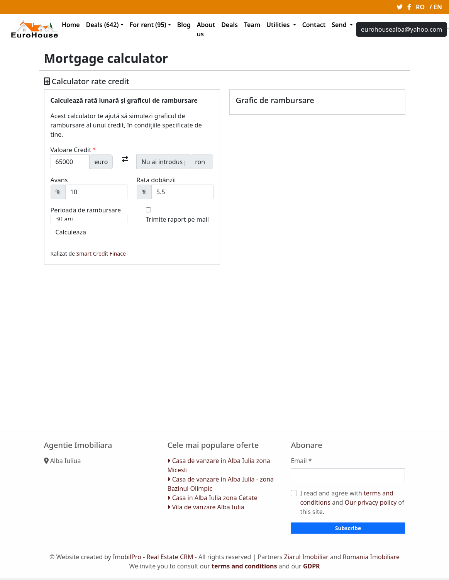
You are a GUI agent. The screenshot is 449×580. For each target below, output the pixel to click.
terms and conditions (244, 566)
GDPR (311, 566)
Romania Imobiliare (371, 557)
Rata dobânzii (156, 180)
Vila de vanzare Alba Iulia (205, 507)
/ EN (435, 7)
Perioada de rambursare (86, 210)
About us (206, 29)
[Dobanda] (182, 192)
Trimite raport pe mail (177, 219)
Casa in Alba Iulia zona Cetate (212, 498)
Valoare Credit (74, 150)
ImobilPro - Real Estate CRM (153, 557)
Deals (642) (102, 24)
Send (340, 24)
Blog (184, 24)
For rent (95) (148, 24)
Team (252, 24)
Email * (301, 460)
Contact (314, 24)
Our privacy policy (370, 502)
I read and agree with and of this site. (352, 502)
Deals (229, 24)
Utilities (278, 24)
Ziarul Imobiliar (306, 557)
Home (71, 24)
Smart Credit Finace (101, 253)
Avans (59, 180)
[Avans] (96, 192)
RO (420, 7)
